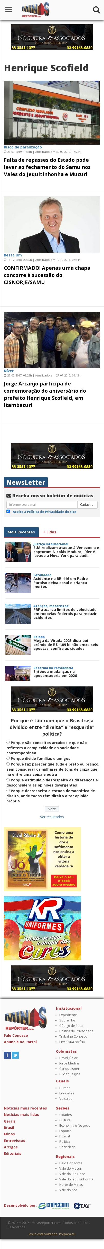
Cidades (65, 1115)
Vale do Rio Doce (72, 1174)
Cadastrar (87, 504)
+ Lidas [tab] (49, 532)
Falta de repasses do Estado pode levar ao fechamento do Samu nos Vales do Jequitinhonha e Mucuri (47, 167)
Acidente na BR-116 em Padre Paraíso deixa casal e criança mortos (60, 582)
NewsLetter (25, 482)
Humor (64, 1088)
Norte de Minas (71, 1184)
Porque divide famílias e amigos (40, 758)
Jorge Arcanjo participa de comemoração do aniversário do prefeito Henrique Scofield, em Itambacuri (45, 394)
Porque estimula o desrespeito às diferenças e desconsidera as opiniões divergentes (52, 783)
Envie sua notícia (72, 1042)
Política (64, 1141)
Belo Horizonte (70, 1163)
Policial (64, 1136)
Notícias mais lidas (21, 1114)
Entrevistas (14, 1140)
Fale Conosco (16, 1035)
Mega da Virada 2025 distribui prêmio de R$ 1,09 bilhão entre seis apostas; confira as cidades (65, 644)
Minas (9, 1134)
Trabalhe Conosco (73, 1036)
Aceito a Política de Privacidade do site (44, 512)
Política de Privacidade (76, 1031)
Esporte (65, 1131)
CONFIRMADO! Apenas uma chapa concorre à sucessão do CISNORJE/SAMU (47, 275)
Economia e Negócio (74, 1125)
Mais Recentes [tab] (21, 532)
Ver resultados (52, 816)
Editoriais (12, 1153)
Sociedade (67, 1147)
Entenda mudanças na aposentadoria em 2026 (55, 673)
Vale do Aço (68, 1190)
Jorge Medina (69, 1063)
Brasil (9, 1127)
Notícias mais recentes (25, 1108)
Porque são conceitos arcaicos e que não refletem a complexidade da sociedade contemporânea (46, 747)
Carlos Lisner (69, 1069)
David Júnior (68, 1058)
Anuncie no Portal (20, 1041)
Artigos (11, 1147)
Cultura (64, 1120)
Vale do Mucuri (70, 1168)
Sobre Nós (67, 1020)
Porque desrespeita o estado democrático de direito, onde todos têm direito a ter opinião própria (50, 795)
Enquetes (66, 1093)
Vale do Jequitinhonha (76, 1179)
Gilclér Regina (69, 1074)
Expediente (68, 1015)
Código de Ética (71, 1026)
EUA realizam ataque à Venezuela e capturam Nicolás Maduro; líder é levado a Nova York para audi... (66, 551)
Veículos (65, 1098)
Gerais (10, 1121)
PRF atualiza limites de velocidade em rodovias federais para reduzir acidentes (65, 613)
